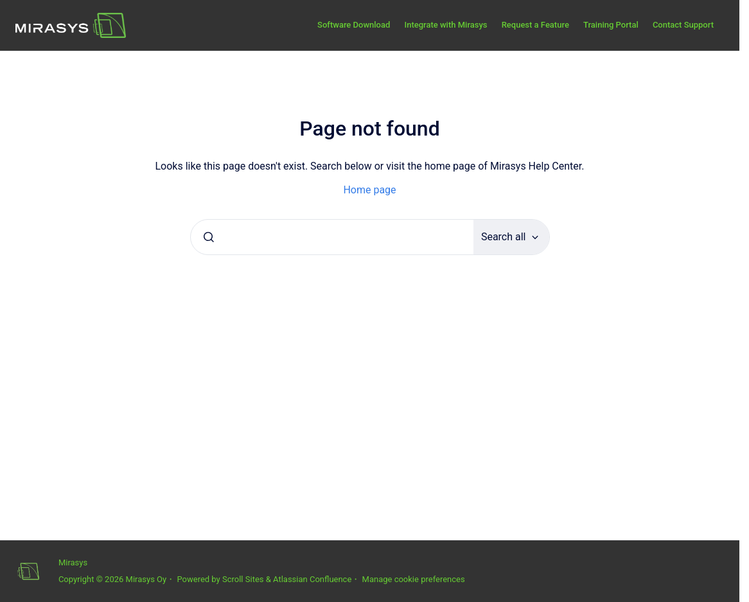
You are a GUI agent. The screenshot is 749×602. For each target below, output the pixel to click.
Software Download (353, 25)
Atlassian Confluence (312, 579)
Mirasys (72, 562)
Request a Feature (535, 25)
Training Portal (611, 25)
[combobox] (332, 237)
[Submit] (208, 237)
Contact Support (683, 25)
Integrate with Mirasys (445, 25)
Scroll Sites (243, 579)
